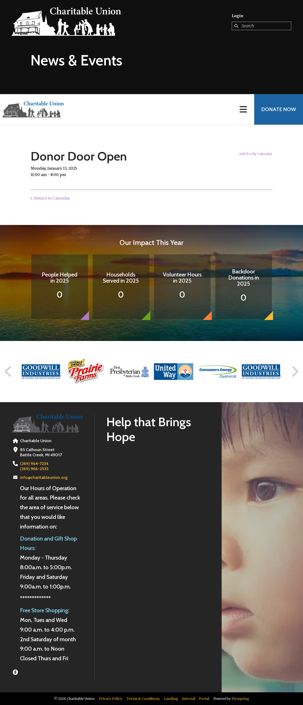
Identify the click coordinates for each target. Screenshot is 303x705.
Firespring (240, 699)
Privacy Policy (110, 699)
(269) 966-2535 (34, 468)
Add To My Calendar (255, 154)
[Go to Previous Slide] (8, 372)
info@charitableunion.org (44, 477)
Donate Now (278, 109)
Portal (204, 699)
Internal (188, 699)
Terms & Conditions (143, 699)
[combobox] (261, 26)
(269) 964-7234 (34, 463)
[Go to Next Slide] (295, 372)
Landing (171, 699)
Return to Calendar (52, 198)
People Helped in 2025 (59, 277)
